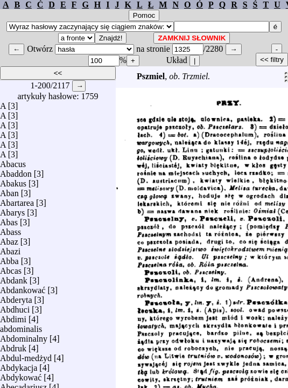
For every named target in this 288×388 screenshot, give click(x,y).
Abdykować (20, 374)
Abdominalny (23, 336)
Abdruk (13, 345)
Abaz (9, 239)
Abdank (13, 277)
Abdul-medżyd (26, 355)
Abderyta (16, 297)
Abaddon (16, 171)
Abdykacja (18, 365)
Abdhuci (15, 306)
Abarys (12, 209)
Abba (9, 258)
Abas (9, 219)
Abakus (13, 180)
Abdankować (22, 287)
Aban (9, 190)
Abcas (11, 268)
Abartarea (17, 200)
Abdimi (13, 316)
